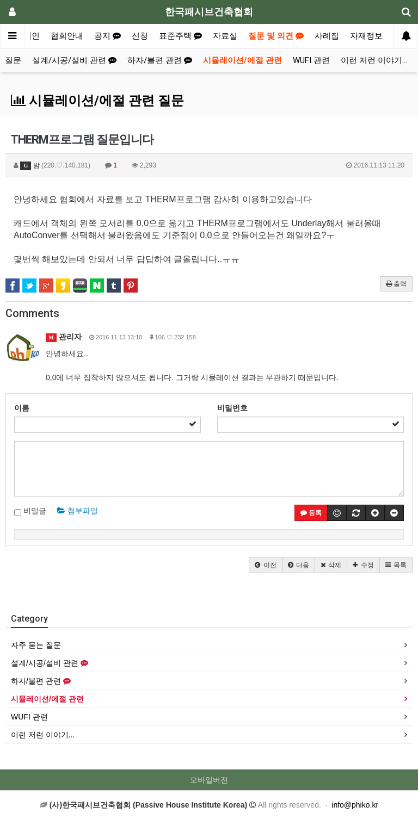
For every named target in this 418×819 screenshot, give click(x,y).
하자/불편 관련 (159, 60)
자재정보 (366, 36)
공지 (107, 36)
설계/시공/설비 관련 (74, 60)
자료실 (225, 36)
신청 (140, 36)
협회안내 (67, 36)
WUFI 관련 (311, 60)
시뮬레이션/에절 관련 (242, 60)
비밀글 (30, 511)
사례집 (327, 36)
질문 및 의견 (276, 36)
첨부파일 (77, 510)
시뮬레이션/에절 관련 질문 (97, 100)
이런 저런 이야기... (374, 60)
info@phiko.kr (354, 805)
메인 (31, 36)
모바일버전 (209, 779)
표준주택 (180, 36)
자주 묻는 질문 (36, 645)
